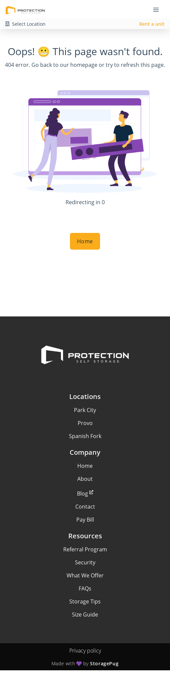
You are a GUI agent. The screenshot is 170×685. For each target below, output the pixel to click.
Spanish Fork (85, 436)
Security (85, 562)
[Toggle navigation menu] (159, 9)
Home (85, 241)
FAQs (85, 588)
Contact (85, 506)
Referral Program (85, 549)
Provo (85, 423)
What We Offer (85, 575)
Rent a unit (152, 24)
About (85, 479)
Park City (85, 410)
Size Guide (85, 614)
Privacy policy (85, 650)
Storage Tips (85, 601)
